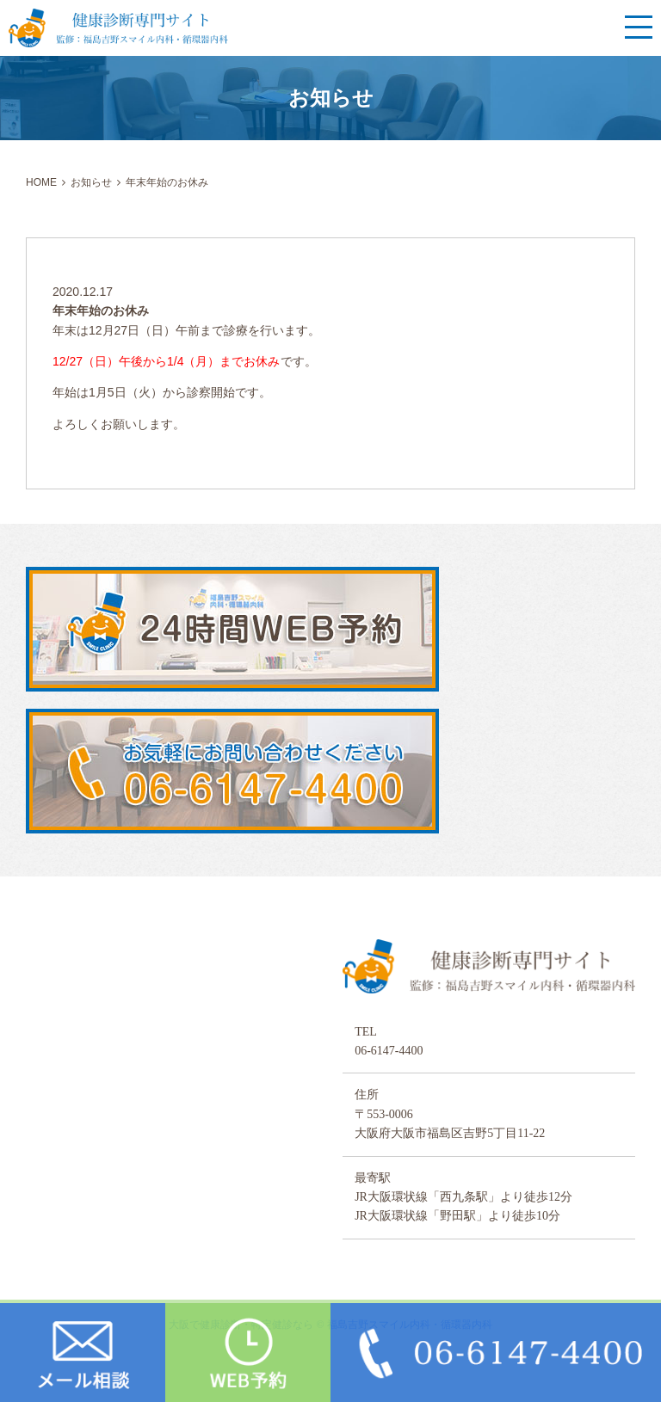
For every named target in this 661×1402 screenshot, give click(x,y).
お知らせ (91, 182)
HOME (41, 182)
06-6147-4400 (389, 1050)
